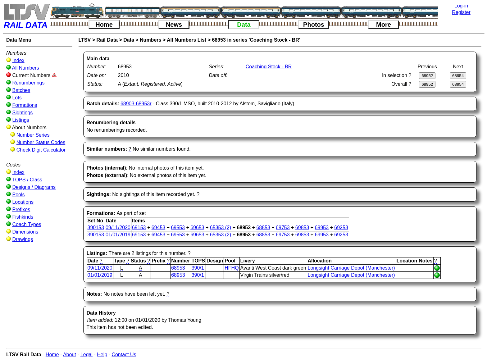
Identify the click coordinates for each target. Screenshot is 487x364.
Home (104, 24)
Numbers (150, 40)
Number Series (33, 135)
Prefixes (21, 209)
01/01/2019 (118, 234)
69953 (322, 227)
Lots (16, 97)
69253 (341, 227)
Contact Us (124, 354)
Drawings (22, 239)
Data (243, 24)
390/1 (198, 268)
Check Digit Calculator (41, 149)
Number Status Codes (40, 142)
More (383, 24)
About (69, 354)
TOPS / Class (27, 179)
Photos (313, 24)
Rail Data (106, 40)
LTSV (85, 40)
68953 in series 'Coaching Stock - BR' (256, 40)
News (174, 24)
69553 (178, 227)
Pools (18, 194)
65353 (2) (220, 227)
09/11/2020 (118, 227)
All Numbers (25, 68)
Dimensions (25, 231)
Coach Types (26, 224)
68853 (263, 227)
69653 (197, 227)
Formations (24, 105)
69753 (283, 227)
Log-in (461, 5)
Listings (20, 120)
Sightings (22, 112)
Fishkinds (22, 217)
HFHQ (232, 268)
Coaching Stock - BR (269, 66)
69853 (302, 227)
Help (102, 354)
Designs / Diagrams (34, 187)
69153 (139, 227)
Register (461, 12)
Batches (21, 90)
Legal (86, 354)
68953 (178, 268)
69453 (159, 227)
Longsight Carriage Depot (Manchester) (351, 268)
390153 (96, 227)
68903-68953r (136, 103)
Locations (23, 202)
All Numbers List (186, 40)
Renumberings (28, 82)
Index (18, 60)
